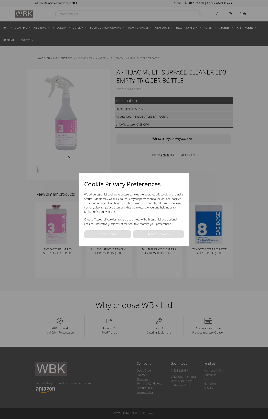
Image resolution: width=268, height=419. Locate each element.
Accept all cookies (158, 234)
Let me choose (107, 234)
